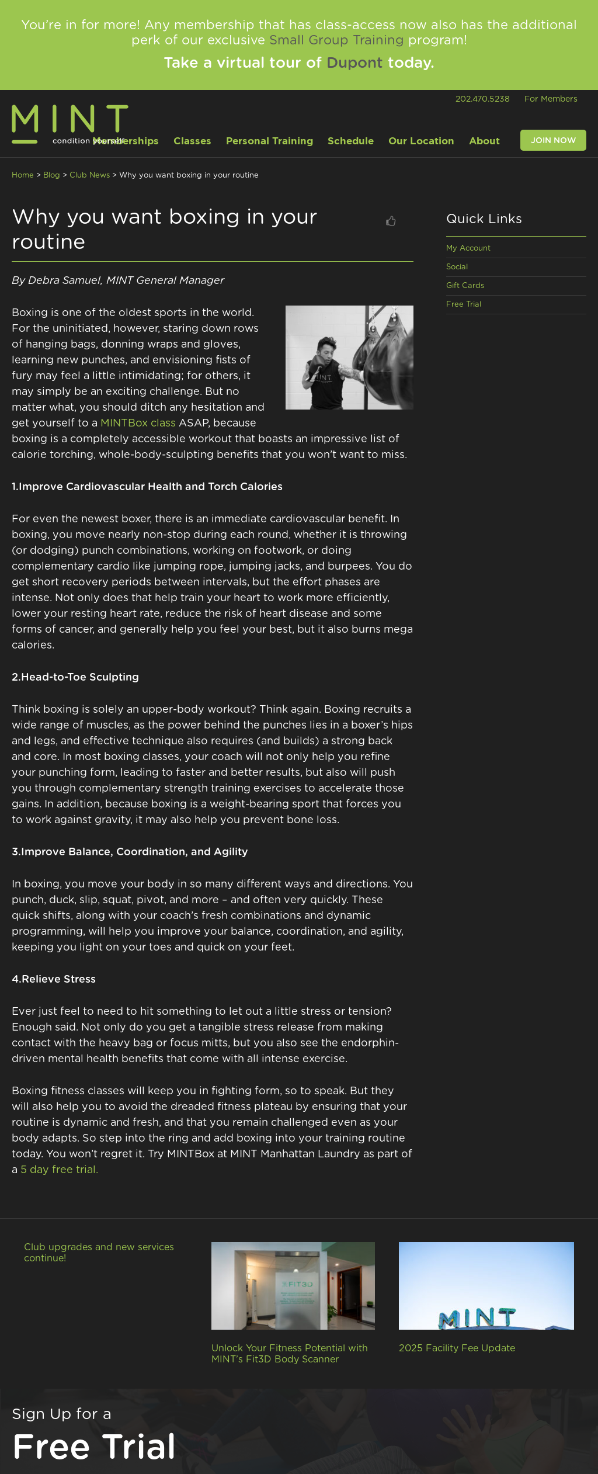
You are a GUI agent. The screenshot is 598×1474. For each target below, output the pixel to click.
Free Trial (463, 304)
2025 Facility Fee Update (457, 1348)
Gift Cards (465, 286)
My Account (468, 248)
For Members (551, 99)
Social (457, 267)
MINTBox (124, 423)
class (163, 423)
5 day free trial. (59, 1170)
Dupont (354, 63)
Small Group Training (336, 40)
